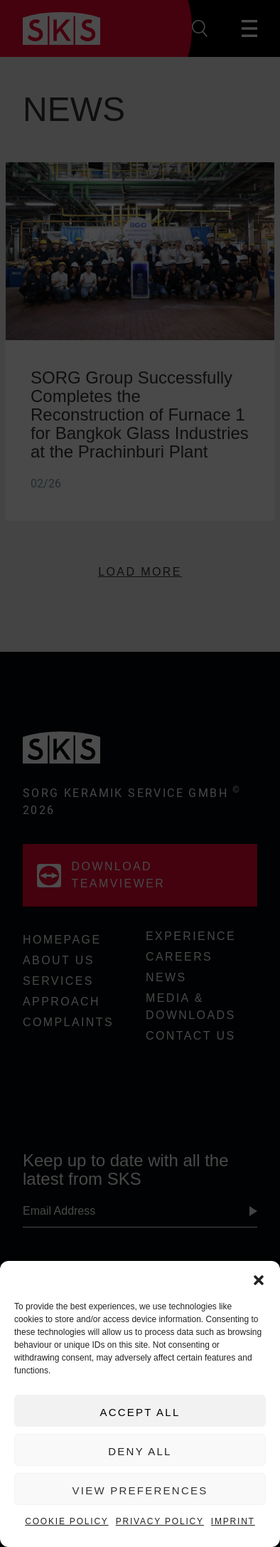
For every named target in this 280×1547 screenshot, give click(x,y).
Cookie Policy (66, 1521)
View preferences (140, 1490)
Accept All (139, 1412)
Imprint (233, 1521)
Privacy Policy (160, 1521)
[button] (259, 1279)
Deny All (139, 1451)
